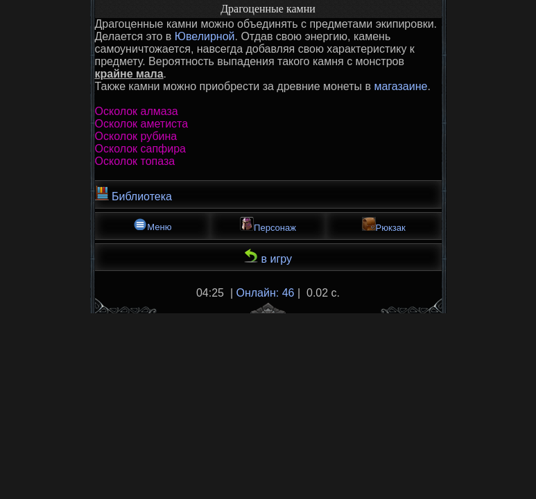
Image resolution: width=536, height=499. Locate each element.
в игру (268, 257)
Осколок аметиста (142, 124)
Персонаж (268, 225)
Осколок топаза (135, 161)
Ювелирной (205, 36)
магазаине (400, 86)
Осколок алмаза (136, 111)
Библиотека (133, 194)
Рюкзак (384, 225)
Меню (152, 225)
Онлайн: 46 (265, 293)
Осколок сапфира (141, 149)
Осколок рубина (136, 136)
